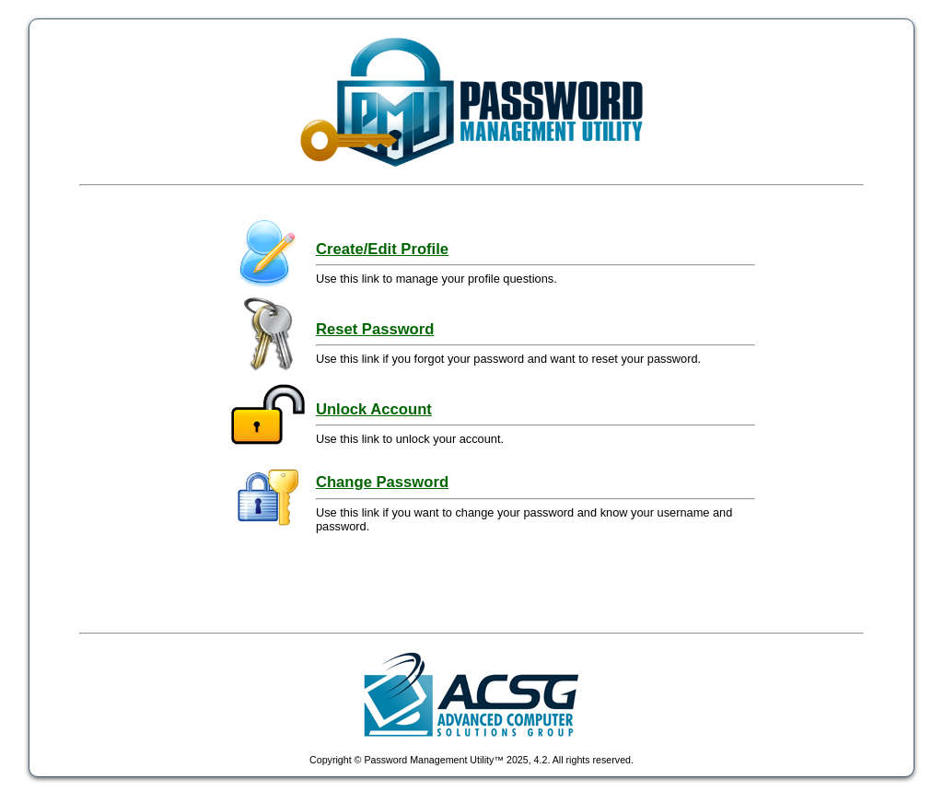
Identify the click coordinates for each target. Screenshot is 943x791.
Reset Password (375, 329)
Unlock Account (374, 409)
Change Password (382, 482)
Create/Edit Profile (382, 249)
